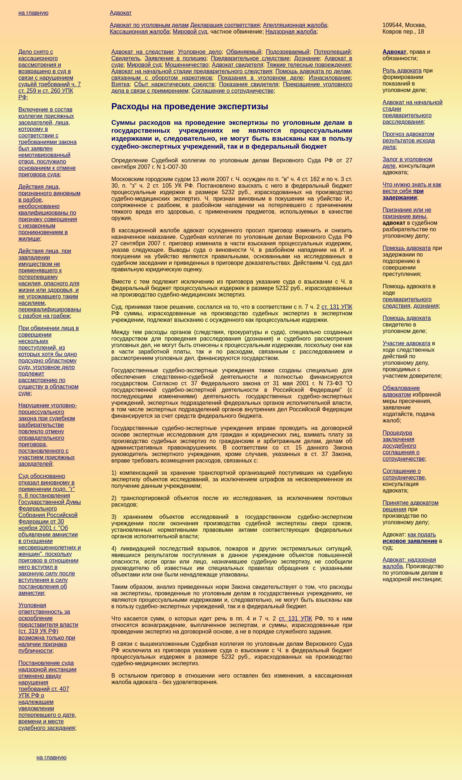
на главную (33, 13)
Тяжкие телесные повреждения (309, 65)
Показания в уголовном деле (260, 78)
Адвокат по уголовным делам (149, 25)
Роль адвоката (402, 70)
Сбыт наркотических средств (174, 84)
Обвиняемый (243, 52)
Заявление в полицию (175, 58)
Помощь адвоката (407, 248)
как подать (410, 537)
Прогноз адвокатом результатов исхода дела (409, 140)
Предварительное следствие (250, 58)
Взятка (120, 84)
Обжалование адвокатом (401, 391)
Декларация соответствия (225, 25)
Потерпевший (332, 52)
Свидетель (125, 58)
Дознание (307, 58)
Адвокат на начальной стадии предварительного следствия (191, 71)
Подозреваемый (287, 52)
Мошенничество (187, 65)
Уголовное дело (200, 52)
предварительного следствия (407, 302)
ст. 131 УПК (337, 307)
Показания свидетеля (248, 84)
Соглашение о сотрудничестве (233, 91)
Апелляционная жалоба (295, 25)
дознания (426, 306)
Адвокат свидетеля (237, 65)
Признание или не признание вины (407, 213)
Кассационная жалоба (140, 32)
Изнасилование (330, 78)
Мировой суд (190, 32)
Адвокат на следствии (142, 52)
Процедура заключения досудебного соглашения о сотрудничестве (404, 446)
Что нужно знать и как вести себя (412, 191)
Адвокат (120, 13)
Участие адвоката (406, 343)
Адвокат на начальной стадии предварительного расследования (413, 112)
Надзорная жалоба (290, 32)
